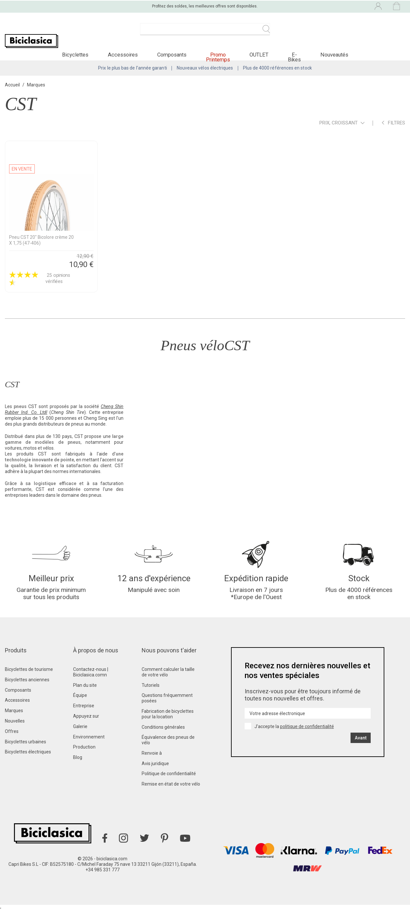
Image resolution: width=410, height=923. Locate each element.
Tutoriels (151, 697)
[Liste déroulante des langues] (322, 5)
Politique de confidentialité (169, 786)
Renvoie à (152, 765)
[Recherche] (205, 32)
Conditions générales (163, 739)
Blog (77, 770)
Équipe (80, 708)
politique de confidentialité (307, 739)
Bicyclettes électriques (28, 764)
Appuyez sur (86, 728)
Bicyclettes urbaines (25, 754)
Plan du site (85, 697)
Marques (14, 723)
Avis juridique (155, 776)
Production (84, 759)
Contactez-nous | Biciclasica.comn (90, 684)
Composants (18, 702)
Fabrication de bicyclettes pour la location (168, 726)
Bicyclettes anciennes (27, 692)
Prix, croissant (342, 132)
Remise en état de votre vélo (171, 796)
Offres (12, 744)
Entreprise (83, 718)
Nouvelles (15, 733)
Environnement (89, 749)
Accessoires (17, 712)
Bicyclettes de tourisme (29, 682)
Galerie (80, 739)
